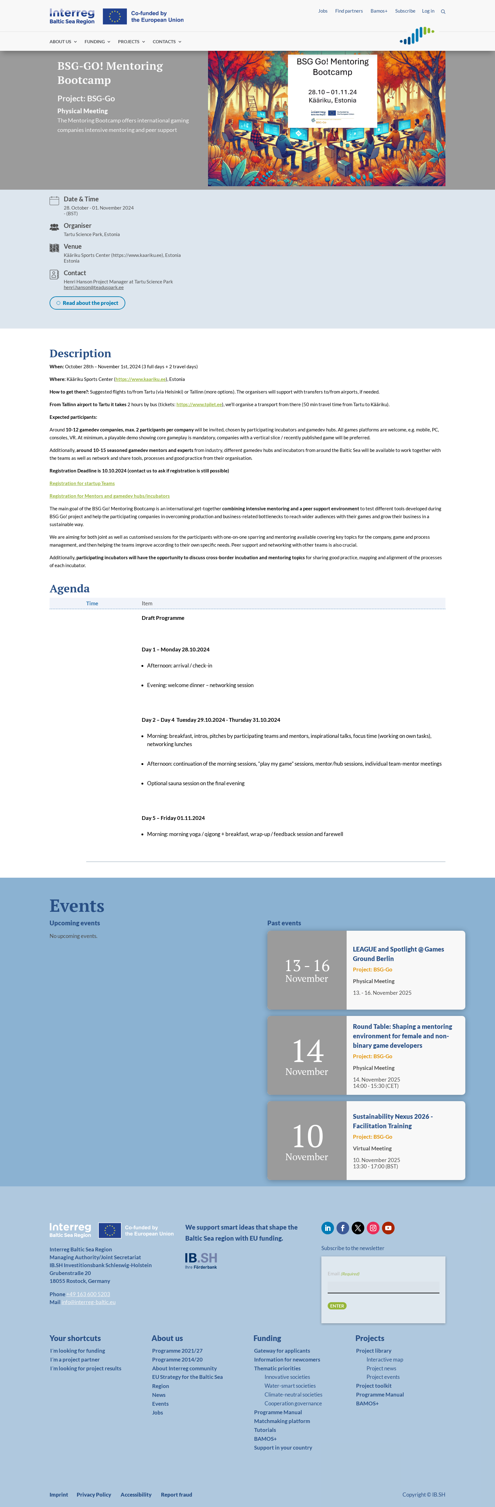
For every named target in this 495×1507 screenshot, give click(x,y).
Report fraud (176, 1494)
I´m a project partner (75, 1359)
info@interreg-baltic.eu (89, 1302)
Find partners (349, 11)
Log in (428, 11)
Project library (373, 1350)
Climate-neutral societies (293, 1394)
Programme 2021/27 (177, 1350)
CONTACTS (164, 41)
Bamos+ (379, 11)
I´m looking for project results (85, 1368)
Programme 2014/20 (177, 1359)
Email (343, 1273)
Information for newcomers (287, 1359)
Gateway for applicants (282, 1350)
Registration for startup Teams (82, 483)
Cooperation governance (293, 1403)
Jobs (323, 11)
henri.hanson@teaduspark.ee (94, 287)
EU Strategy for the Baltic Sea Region (187, 1381)
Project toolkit (374, 1385)
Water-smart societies (290, 1385)
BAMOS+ (265, 1438)
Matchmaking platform (282, 1421)
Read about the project (90, 303)
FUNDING (95, 41)
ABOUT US (60, 41)
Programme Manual (278, 1412)
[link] (86, 1339)
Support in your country (283, 1447)
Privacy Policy (94, 1494)
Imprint (59, 1494)
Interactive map (385, 1359)
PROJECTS (129, 41)
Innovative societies (287, 1377)
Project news (381, 1368)
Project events (383, 1377)
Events (160, 1403)
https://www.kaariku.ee (141, 379)
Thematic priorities (277, 1368)
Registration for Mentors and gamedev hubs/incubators (110, 496)
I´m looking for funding (77, 1350)
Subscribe (405, 11)
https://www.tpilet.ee (199, 404)
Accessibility (136, 1494)
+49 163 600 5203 (88, 1294)
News (158, 1394)
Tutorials (265, 1430)
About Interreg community (184, 1368)
